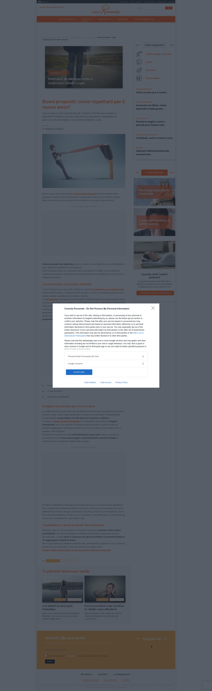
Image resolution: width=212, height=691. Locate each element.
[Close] (154, 308)
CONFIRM (79, 372)
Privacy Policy (122, 382)
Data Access (105, 382)
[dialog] (106, 345)
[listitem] (106, 356)
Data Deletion (90, 382)
